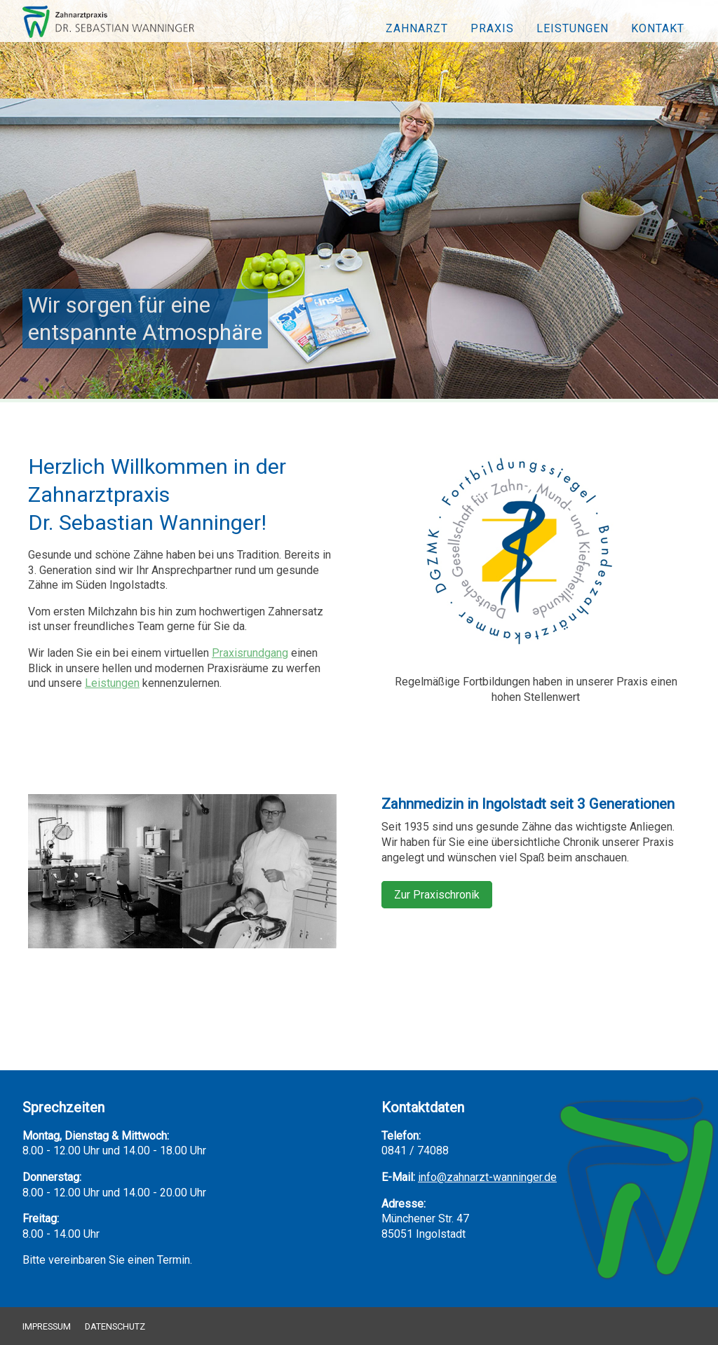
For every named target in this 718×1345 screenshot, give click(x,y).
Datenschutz (115, 1326)
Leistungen (572, 28)
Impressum (46, 1326)
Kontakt (657, 28)
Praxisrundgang (250, 653)
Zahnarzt (417, 28)
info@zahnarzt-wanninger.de (487, 1177)
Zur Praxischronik (437, 894)
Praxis (492, 28)
